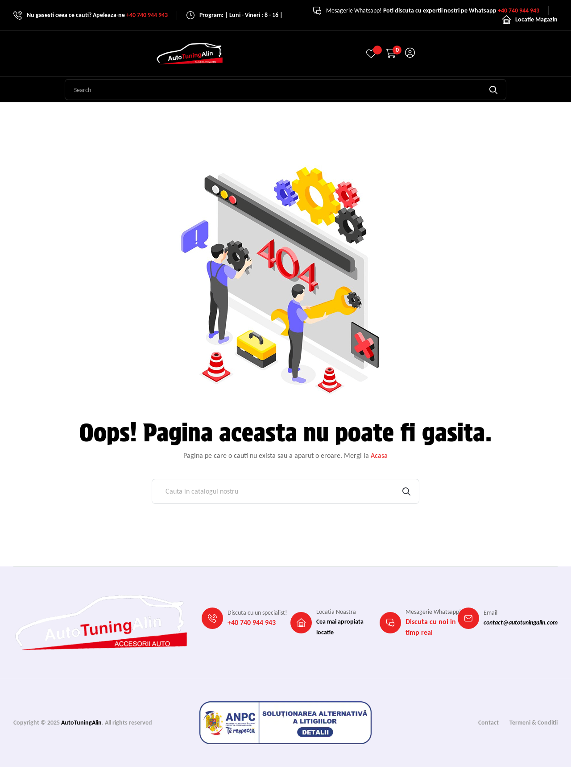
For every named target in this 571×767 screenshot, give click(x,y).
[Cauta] (285, 491)
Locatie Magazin (536, 19)
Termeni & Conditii (533, 722)
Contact (488, 722)
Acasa (379, 455)
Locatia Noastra (336, 612)
